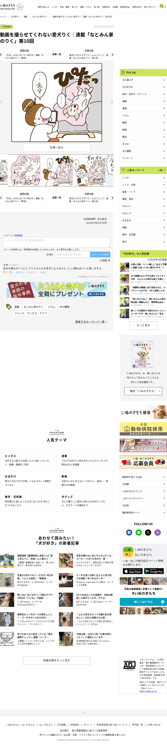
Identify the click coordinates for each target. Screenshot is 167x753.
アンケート (127, 158)
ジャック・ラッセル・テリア (30, 313)
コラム (51, 307)
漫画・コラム (85, 7)
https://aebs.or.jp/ (148, 691)
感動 (124, 227)
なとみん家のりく (40, 16)
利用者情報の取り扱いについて (112, 725)
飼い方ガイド (150, 7)
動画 (124, 122)
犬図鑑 (115, 7)
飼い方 (75, 7)
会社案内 (64, 730)
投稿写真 (106, 7)
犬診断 (125, 505)
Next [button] (112, 101)
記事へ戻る (56, 147)
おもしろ (126, 213)
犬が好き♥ (127, 86)
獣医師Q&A (125, 7)
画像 (124, 129)
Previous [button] (1, 101)
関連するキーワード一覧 (90, 321)
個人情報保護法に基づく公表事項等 (89, 730)
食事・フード (128, 191)
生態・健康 (64, 7)
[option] (56, 101)
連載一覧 (56, 54)
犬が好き (14, 16)
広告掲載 (61, 725)
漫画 (124, 108)
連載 (25, 16)
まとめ (125, 143)
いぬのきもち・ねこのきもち (20, 725)
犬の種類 (64, 307)
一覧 (160, 169)
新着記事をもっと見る (56, 660)
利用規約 (74, 725)
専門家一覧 (137, 725)
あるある (126, 220)
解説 (124, 136)
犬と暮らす (127, 79)
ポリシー (88, 725)
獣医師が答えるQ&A (132, 476)
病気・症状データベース (134, 94)
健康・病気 (127, 198)
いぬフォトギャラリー (133, 498)
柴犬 (124, 241)
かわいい (126, 206)
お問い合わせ (154, 725)
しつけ (54, 7)
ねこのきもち (46, 725)
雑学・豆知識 (128, 234)
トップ (3, 16)
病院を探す (137, 7)
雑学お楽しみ (43, 7)
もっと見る (143, 325)
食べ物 (97, 7)
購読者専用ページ (131, 512)
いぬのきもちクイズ (132, 491)
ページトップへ (83, 713)
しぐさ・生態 (128, 184)
